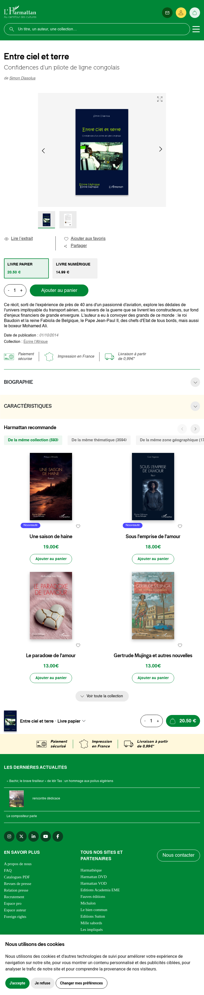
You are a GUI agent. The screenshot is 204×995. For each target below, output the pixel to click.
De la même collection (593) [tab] (33, 440)
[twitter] (21, 836)
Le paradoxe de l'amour (51, 655)
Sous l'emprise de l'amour (153, 536)
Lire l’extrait (18, 239)
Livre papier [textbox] (69, 721)
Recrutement (14, 897)
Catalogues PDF (17, 877)
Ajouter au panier (59, 290)
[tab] (26, 268)
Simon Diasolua (22, 78)
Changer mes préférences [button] (81, 983)
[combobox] (73, 721)
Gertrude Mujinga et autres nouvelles (153, 655)
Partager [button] (75, 246)
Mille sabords (91, 923)
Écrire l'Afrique (35, 342)
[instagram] (9, 836)
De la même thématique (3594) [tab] (99, 440)
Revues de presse (17, 884)
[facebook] (58, 836)
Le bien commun (93, 910)
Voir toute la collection (105, 696)
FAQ (8, 870)
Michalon (88, 903)
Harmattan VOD (93, 883)
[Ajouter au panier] (51, 559)
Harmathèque (91, 870)
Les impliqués (91, 929)
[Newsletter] (167, 12)
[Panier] (194, 12)
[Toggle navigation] (196, 29)
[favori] (78, 526)
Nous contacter (178, 855)
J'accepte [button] (17, 983)
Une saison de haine (51, 536)
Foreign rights (15, 917)
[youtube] (45, 836)
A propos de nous (18, 864)
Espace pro (12, 903)
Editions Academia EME (100, 890)
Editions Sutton (92, 916)
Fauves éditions (92, 896)
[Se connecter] (181, 12)
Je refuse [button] (42, 983)
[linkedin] (33, 836)
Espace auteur (15, 910)
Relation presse (16, 890)
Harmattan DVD (93, 877)
